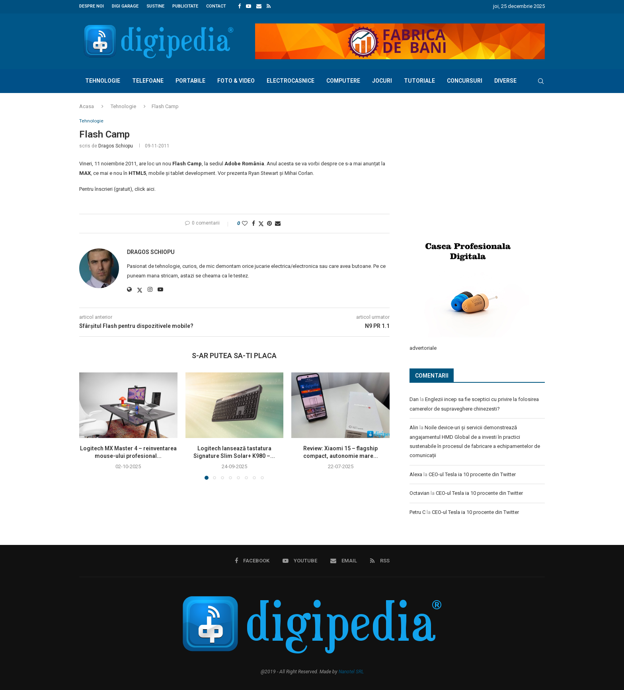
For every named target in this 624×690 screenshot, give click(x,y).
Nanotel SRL (351, 670)
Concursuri (464, 79)
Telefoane (148, 79)
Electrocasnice (290, 79)
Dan (414, 398)
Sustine (155, 6)
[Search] (541, 79)
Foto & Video (236, 79)
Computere (343, 79)
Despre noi (91, 6)
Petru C (417, 511)
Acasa (86, 105)
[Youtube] (248, 6)
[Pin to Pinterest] (269, 223)
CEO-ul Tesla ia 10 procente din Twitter (472, 473)
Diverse (505, 79)
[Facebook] (239, 6)
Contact (216, 6)
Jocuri (382, 79)
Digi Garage (125, 6)
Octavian (419, 492)
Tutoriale (419, 79)
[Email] (258, 6)
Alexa (416, 473)
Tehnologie (102, 79)
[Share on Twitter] (261, 223)
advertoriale (423, 346)
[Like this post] (245, 223)
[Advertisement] (469, 169)
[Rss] (269, 6)
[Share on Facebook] (253, 223)
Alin (414, 426)
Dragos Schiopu (115, 145)
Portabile (190, 79)
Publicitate (185, 6)
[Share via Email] (278, 223)
